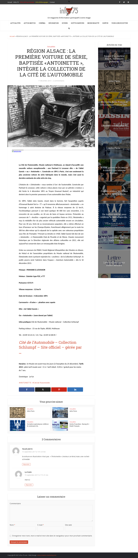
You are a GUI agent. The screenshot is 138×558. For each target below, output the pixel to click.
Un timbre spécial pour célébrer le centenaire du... (38, 425)
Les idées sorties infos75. (114, 125)
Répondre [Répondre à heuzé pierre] (26, 464)
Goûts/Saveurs (77, 23)
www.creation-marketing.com (46, 555)
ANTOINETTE (25, 383)
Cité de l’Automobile (42, 383)
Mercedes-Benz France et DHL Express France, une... (114, 103)
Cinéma (42, 23)
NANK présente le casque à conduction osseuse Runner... (114, 170)
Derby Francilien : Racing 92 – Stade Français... (80, 425)
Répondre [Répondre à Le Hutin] (29, 485)
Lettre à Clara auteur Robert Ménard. (114, 264)
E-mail (40, 525)
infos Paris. (73, 411)
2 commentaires (58, 81)
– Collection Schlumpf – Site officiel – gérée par (50, 347)
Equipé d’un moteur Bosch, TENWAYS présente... (114, 59)
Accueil (12, 36)
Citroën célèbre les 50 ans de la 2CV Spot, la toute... (114, 192)
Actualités (15, 23)
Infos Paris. (31, 411)
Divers (65, 23)
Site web (68, 525)
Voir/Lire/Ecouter (119, 23)
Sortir (105, 23)
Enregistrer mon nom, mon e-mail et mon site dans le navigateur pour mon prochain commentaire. (52, 536)
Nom (12, 525)
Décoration (54, 23)
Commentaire (15, 503)
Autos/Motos (30, 23)
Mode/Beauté (93, 23)
